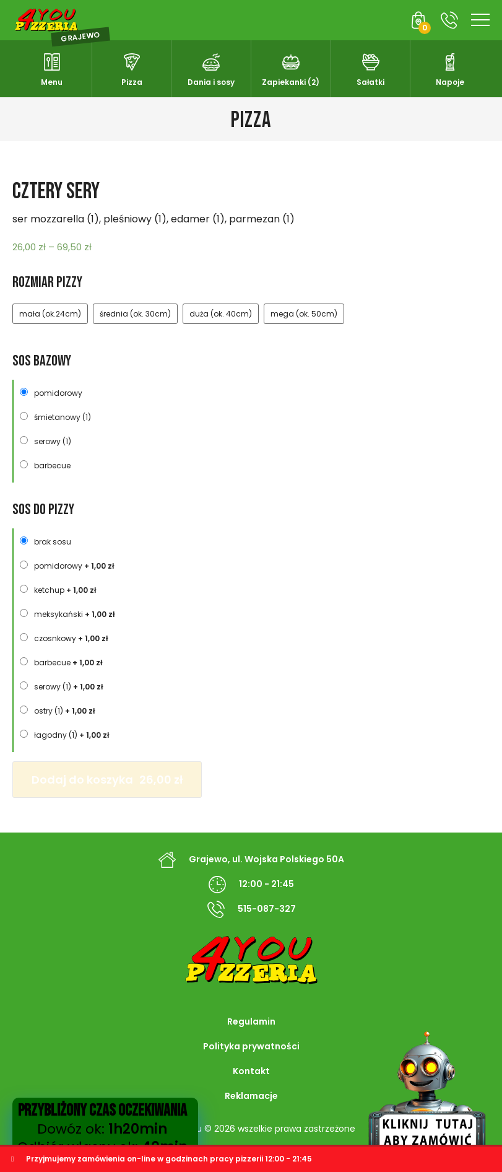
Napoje (450, 82)
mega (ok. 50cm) (303, 313)
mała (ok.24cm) (50, 313)
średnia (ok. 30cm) (135, 313)
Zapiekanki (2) (290, 82)
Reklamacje (251, 1096)
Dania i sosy (211, 82)
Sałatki (370, 82)
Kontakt (251, 1071)
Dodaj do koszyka (107, 779)
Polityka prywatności (251, 1046)
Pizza (131, 82)
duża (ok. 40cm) (220, 313)
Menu (52, 82)
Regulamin (251, 1021)
